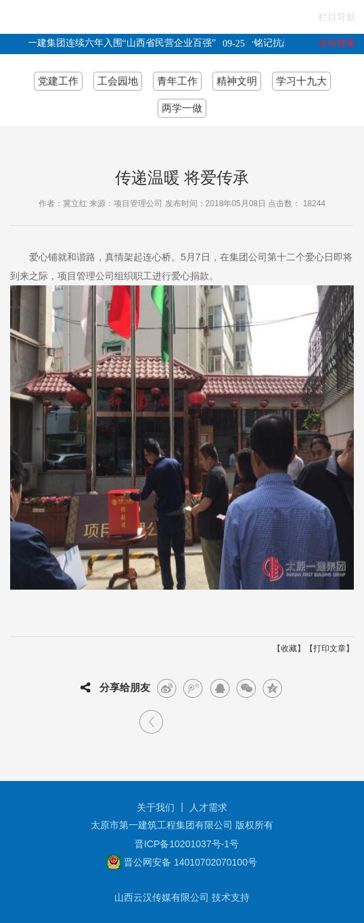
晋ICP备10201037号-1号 (187, 843)
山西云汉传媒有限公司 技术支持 (182, 897)
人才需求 (208, 807)
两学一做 (182, 108)
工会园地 (117, 81)
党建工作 (58, 81)
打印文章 (329, 648)
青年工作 (177, 81)
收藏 (289, 648)
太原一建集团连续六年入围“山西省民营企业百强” (113, 43)
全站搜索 (337, 42)
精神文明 (237, 81)
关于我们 (156, 807)
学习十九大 (301, 81)
